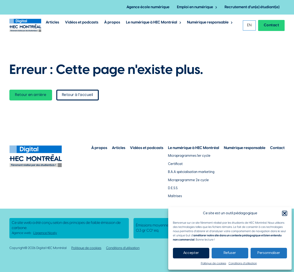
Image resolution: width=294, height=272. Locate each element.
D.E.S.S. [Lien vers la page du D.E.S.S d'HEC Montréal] (173, 188)
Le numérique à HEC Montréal (151, 22)
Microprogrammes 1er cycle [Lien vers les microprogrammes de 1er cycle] (189, 156)
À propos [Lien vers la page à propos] (99, 148)
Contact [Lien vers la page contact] (271, 25)
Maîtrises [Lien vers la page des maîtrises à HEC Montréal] (175, 196)
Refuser (230, 253)
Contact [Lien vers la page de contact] (277, 148)
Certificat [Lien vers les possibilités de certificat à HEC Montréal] (175, 164)
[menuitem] (249, 25)
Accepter (191, 253)
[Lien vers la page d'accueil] (25, 25)
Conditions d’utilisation (243, 263)
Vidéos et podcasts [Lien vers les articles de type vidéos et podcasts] (81, 22)
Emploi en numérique (195, 7)
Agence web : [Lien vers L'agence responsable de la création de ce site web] (34, 233)
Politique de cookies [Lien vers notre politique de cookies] (86, 248)
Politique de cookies (213, 263)
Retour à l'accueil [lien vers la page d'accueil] (77, 95)
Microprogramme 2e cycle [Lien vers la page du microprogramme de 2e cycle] (188, 180)
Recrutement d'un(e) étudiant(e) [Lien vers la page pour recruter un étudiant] (252, 7)
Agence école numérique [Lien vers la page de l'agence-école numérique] (147, 7)
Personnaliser (268, 253)
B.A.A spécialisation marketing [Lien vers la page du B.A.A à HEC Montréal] (191, 172)
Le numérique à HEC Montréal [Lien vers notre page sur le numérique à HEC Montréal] (193, 148)
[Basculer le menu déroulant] (216, 7)
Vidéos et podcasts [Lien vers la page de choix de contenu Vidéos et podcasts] (146, 148)
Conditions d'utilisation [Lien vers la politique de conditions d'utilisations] (123, 248)
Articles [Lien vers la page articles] (118, 148)
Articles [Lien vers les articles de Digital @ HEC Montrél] (52, 22)
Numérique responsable (208, 22)
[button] (284, 213)
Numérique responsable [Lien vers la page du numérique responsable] (244, 148)
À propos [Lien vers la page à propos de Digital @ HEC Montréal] (112, 22)
